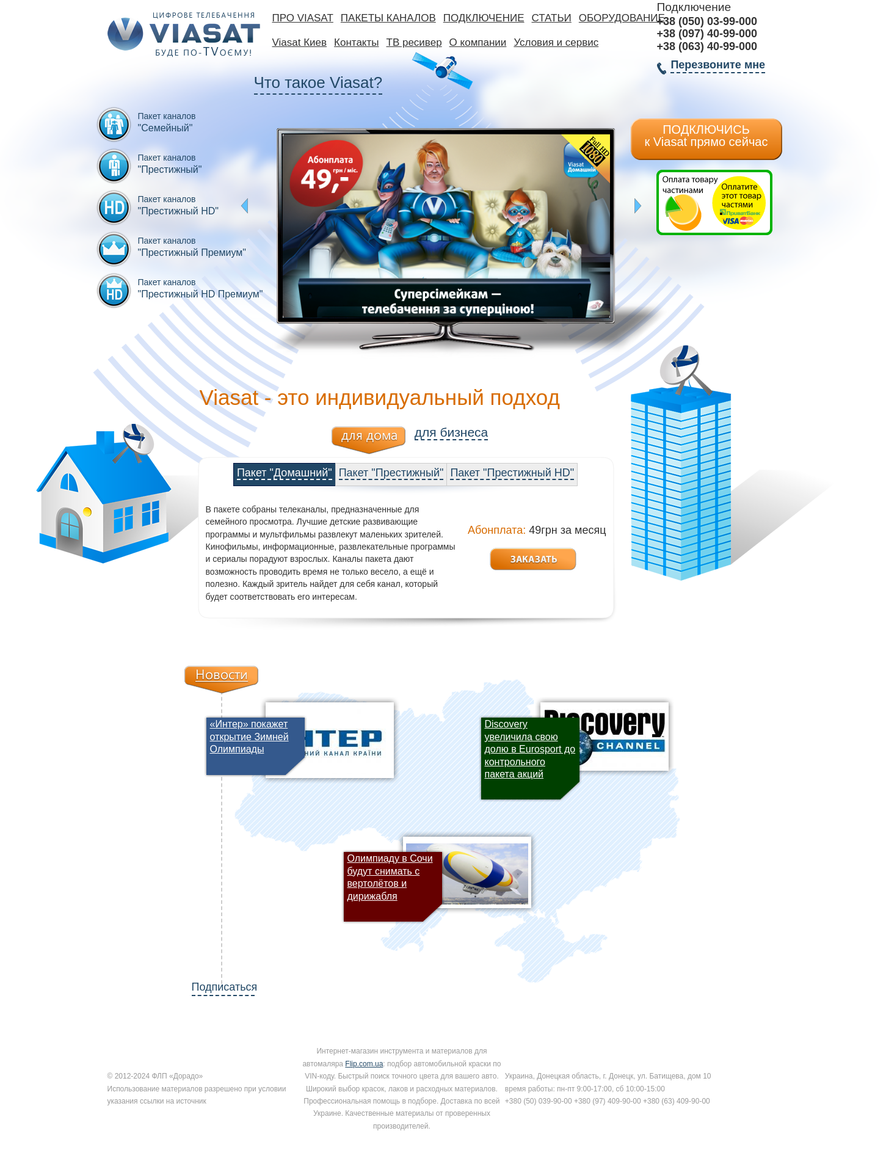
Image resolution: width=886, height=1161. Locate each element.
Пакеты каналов (388, 18)
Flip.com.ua (364, 1064)
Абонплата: (497, 530)
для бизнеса (451, 432)
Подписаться (223, 987)
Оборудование (622, 18)
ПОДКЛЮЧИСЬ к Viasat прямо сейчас (706, 135)
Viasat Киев (299, 42)
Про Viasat (302, 18)
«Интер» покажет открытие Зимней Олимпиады (249, 736)
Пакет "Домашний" (284, 473)
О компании (478, 42)
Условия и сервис (556, 42)
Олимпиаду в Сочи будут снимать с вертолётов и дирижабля (390, 877)
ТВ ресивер (414, 42)
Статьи (552, 18)
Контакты (356, 42)
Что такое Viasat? (318, 82)
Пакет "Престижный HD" (512, 473)
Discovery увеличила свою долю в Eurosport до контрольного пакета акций (530, 749)
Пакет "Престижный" (391, 473)
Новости (221, 679)
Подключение (484, 18)
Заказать (533, 559)
